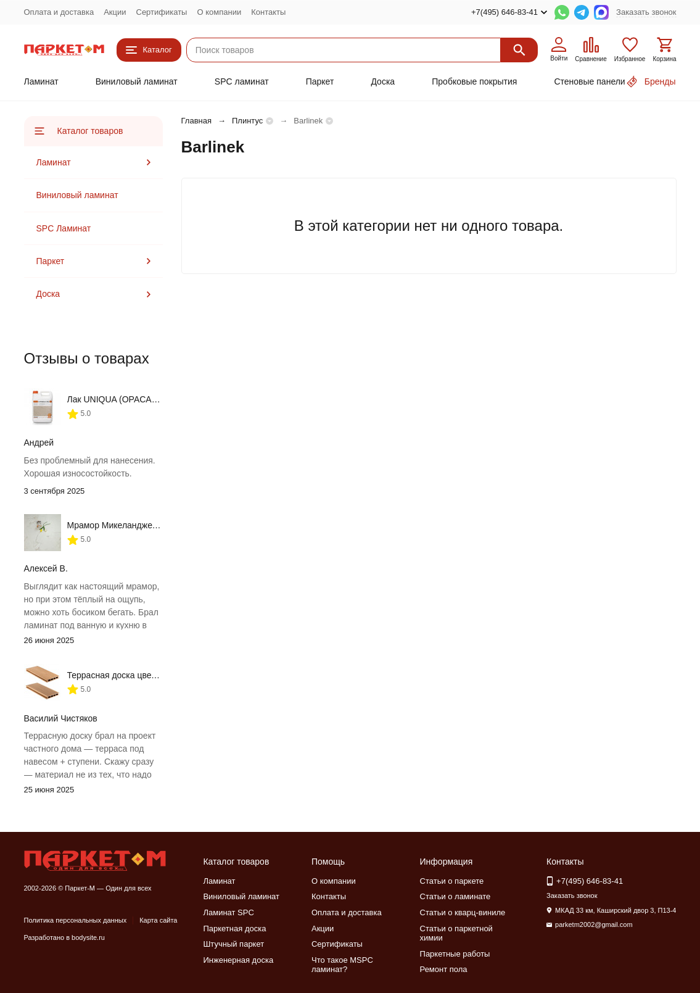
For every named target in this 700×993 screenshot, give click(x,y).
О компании (219, 12)
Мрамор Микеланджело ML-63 (128, 525)
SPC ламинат (242, 81)
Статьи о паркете (452, 881)
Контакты (268, 12)
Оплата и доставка (59, 12)
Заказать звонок (646, 12)
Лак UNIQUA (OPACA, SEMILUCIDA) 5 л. (148, 399)
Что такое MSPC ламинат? (342, 964)
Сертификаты (161, 12)
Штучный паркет (233, 944)
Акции (115, 12)
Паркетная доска (234, 928)
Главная (196, 120)
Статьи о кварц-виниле (463, 912)
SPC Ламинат (63, 228)
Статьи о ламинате (455, 896)
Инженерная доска (238, 960)
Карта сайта (158, 920)
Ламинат (41, 81)
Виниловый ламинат (137, 81)
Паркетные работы (455, 953)
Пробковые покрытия (474, 81)
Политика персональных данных (75, 920)
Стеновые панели (589, 81)
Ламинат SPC (228, 912)
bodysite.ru (88, 937)
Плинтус (247, 120)
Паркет (320, 81)
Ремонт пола (443, 969)
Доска (383, 81)
